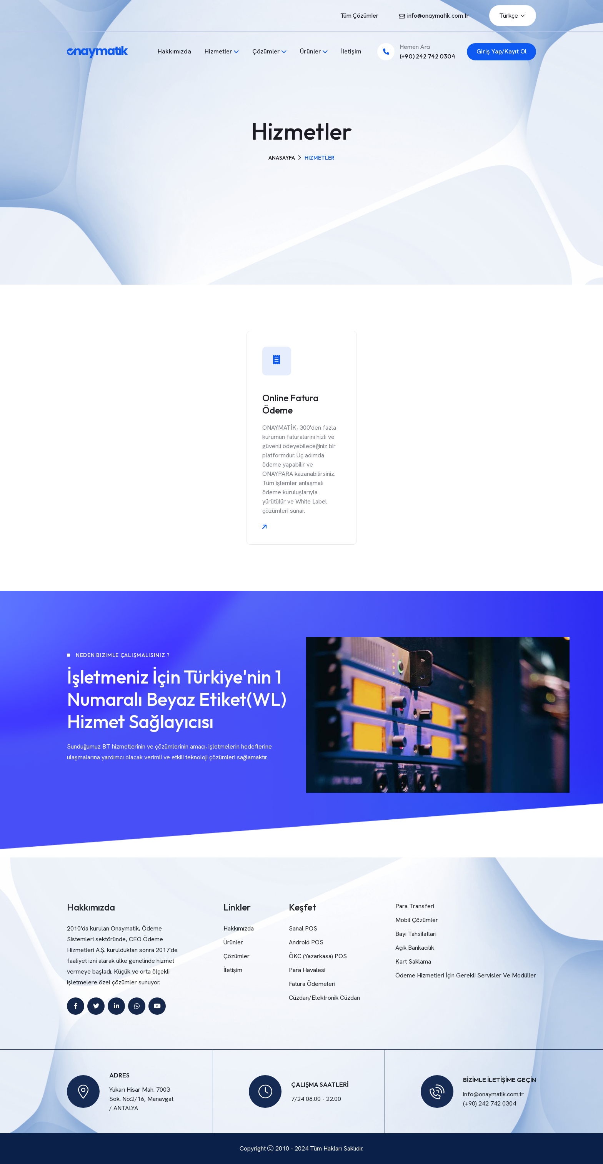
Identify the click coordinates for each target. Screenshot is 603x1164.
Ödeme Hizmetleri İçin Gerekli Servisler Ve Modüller (465, 975)
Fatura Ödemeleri (312, 984)
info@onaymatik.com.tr (438, 15)
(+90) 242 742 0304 (427, 56)
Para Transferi (414, 906)
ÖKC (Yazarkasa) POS (318, 956)
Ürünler (310, 51)
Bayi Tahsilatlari (415, 934)
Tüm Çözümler (359, 15)
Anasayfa (281, 157)
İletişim (351, 51)
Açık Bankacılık (414, 948)
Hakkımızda (174, 51)
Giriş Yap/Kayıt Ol (501, 51)
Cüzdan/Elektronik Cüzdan (324, 998)
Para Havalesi (307, 970)
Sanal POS (303, 928)
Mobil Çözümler (416, 920)
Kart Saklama (413, 961)
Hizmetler (218, 51)
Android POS (306, 942)
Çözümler (266, 51)
